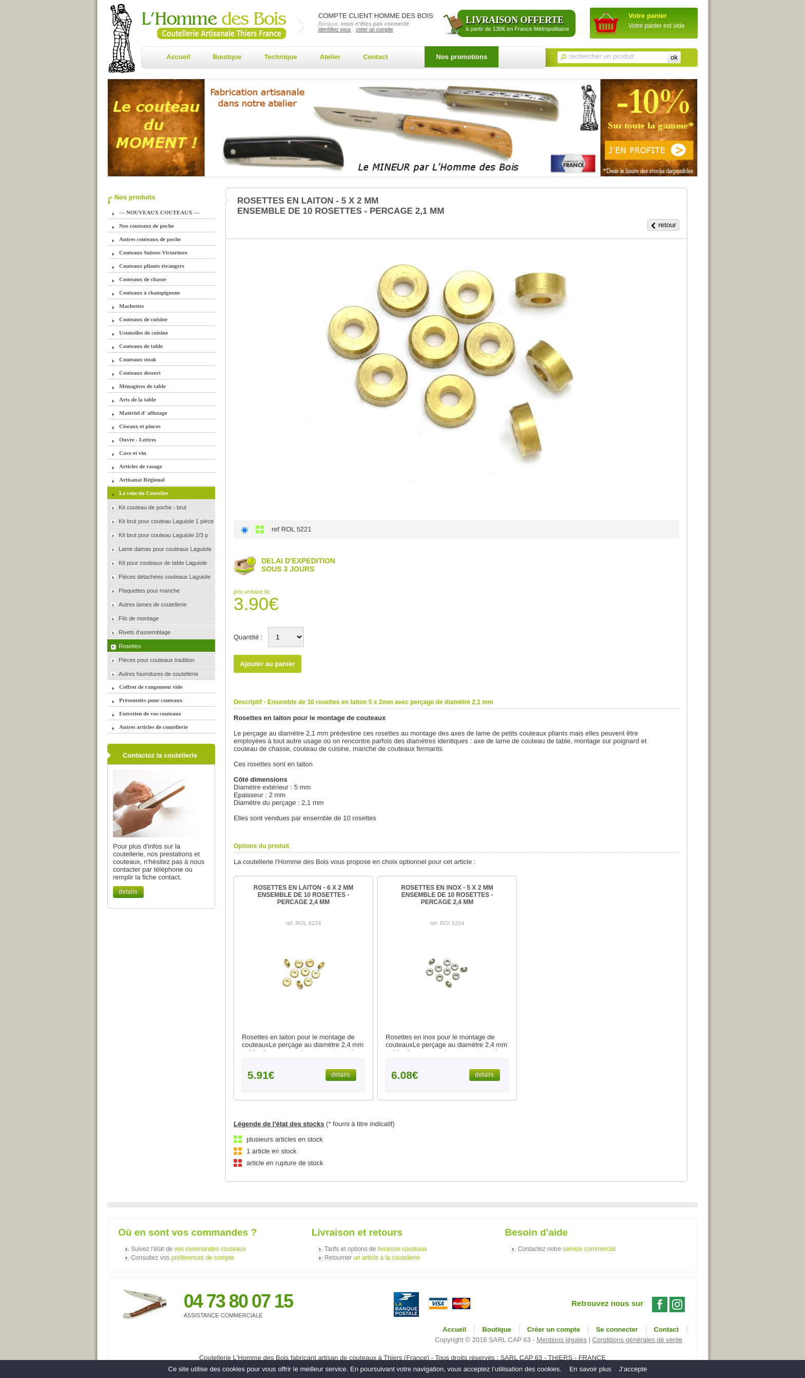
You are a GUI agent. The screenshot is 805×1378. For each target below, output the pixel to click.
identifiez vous (334, 29)
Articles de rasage (140, 466)
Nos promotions (461, 57)
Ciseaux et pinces (140, 426)
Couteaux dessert (140, 373)
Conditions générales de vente (637, 1340)
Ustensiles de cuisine (143, 332)
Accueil (178, 57)
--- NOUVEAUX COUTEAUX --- (159, 212)
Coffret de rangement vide (151, 687)
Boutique (227, 57)
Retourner (372, 1257)
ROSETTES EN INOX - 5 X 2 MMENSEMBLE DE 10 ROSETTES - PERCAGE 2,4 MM (447, 895)
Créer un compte (553, 1329)
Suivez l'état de (188, 1249)
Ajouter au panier (267, 664)
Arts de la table (137, 399)
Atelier (330, 57)
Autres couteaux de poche (150, 239)
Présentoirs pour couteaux (150, 700)
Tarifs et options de (375, 1249)
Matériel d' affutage (143, 413)
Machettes (131, 306)
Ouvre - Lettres (137, 439)
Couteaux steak (137, 359)
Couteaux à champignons (149, 292)
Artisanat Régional (142, 479)
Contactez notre (567, 1249)
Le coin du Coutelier (143, 493)
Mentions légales (561, 1340)
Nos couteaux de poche (146, 226)
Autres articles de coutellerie (153, 727)
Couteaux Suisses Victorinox (153, 252)
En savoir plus (590, 1369)
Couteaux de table (141, 346)
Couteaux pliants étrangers (151, 266)
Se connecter (617, 1329)
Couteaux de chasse (142, 279)
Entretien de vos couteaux (150, 713)
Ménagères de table (142, 386)
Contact (375, 57)
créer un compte (374, 29)
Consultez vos (182, 1257)
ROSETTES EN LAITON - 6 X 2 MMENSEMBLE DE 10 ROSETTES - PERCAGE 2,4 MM (303, 895)
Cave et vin (132, 453)
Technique (280, 57)
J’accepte (633, 1369)
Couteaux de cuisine (143, 319)
